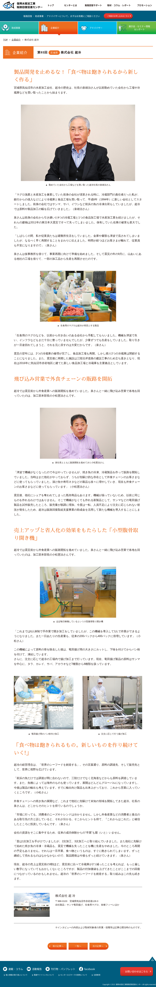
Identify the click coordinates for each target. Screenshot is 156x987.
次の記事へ (98, 946)
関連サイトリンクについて (44, 975)
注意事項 (97, 975)
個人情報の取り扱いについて (16, 975)
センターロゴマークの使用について (73, 975)
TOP (5, 39)
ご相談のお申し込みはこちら (118, 16)
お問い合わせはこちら (136, 971)
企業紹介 (16, 39)
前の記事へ (58, 946)
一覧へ (78, 946)
